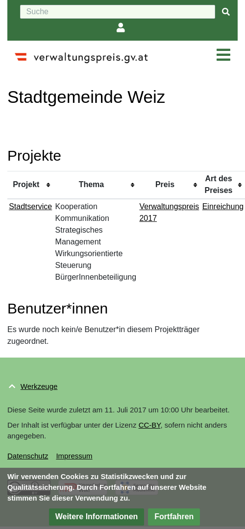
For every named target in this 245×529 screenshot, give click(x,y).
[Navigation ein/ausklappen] (223, 55)
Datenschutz (27, 456)
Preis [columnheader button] (164, 184)
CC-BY (150, 425)
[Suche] (117, 12)
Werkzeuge (39, 386)
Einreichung (223, 206)
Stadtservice (30, 206)
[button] (97, 517)
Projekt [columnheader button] (26, 184)
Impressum (74, 456)
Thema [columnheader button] (91, 184)
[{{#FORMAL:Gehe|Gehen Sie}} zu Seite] (226, 12)
